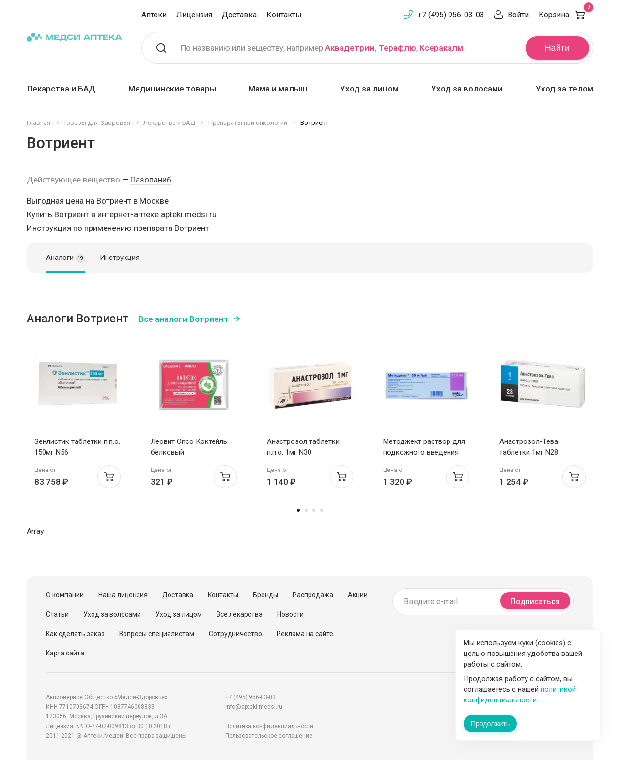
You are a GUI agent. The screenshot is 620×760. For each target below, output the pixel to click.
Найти (557, 48)
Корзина (566, 14)
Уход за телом (564, 88)
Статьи (57, 614)
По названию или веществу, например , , (322, 48)
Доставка (239, 14)
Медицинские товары (172, 88)
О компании (65, 595)
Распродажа (313, 595)
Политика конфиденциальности (269, 726)
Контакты (284, 14)
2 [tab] (306, 510)
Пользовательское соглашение (268, 735)
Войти (518, 14)
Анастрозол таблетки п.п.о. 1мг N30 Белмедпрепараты (303, 452)
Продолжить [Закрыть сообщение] (490, 724)
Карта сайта (65, 653)
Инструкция (120, 257)
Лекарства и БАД (61, 88)
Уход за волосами (467, 88)
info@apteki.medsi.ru (253, 706)
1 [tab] (298, 510)
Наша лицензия (123, 595)
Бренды (265, 595)
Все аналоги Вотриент (184, 319)
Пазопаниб (150, 179)
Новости (290, 614)
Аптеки (154, 14)
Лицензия (194, 14)
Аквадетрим (350, 48)
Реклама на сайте (305, 634)
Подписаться (535, 601)
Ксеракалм (441, 48)
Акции (358, 595)
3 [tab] (313, 510)
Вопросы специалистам (156, 634)
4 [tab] (321, 510)
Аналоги (65, 258)
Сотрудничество (235, 634)
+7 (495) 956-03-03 (451, 14)
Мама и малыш (277, 88)
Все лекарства (240, 614)
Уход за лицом (369, 88)
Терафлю (397, 48)
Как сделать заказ (75, 634)
